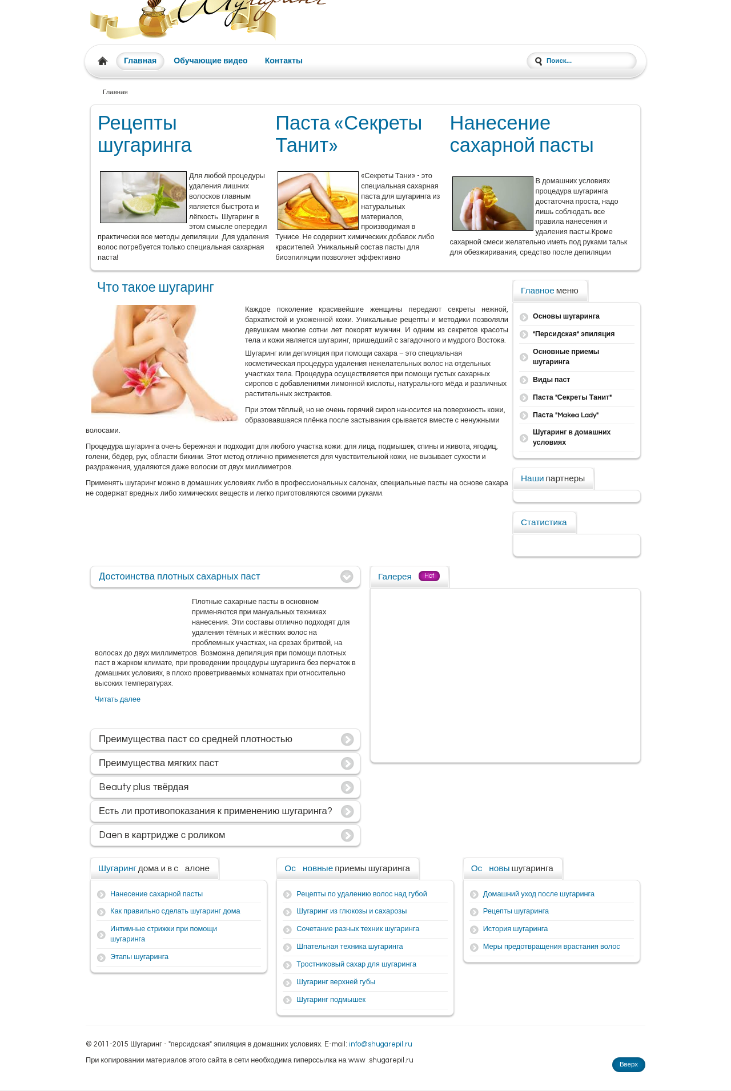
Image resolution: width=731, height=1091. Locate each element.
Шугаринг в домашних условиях (572, 437)
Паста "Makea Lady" (566, 415)
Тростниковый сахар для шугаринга (356, 964)
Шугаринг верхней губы (335, 982)
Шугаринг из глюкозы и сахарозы (351, 911)
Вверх (629, 1064)
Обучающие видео (210, 61)
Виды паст (551, 380)
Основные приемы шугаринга (566, 357)
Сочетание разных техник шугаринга (357, 929)
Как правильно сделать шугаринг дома (175, 911)
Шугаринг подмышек (331, 1000)
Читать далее (117, 699)
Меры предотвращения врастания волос (551, 947)
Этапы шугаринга (139, 957)
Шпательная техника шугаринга (349, 947)
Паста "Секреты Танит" (572, 397)
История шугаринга (515, 929)
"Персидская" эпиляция (573, 334)
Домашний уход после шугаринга (539, 894)
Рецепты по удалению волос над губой (361, 894)
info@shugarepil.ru (380, 1044)
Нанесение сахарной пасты (156, 894)
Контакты (284, 61)
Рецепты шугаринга (516, 911)
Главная (140, 61)
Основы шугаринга (566, 316)
